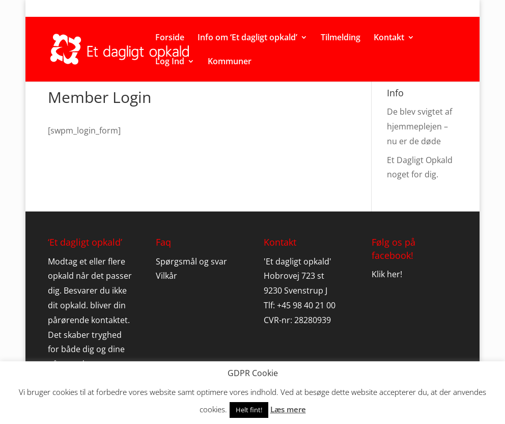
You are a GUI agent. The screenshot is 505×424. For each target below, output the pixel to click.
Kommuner (229, 62)
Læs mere (288, 409)
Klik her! (387, 274)
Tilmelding (340, 38)
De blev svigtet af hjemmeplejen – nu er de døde (419, 126)
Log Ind (169, 62)
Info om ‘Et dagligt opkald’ (247, 38)
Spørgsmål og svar (191, 261)
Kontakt (389, 38)
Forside (169, 38)
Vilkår (166, 275)
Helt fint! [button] (249, 409)
